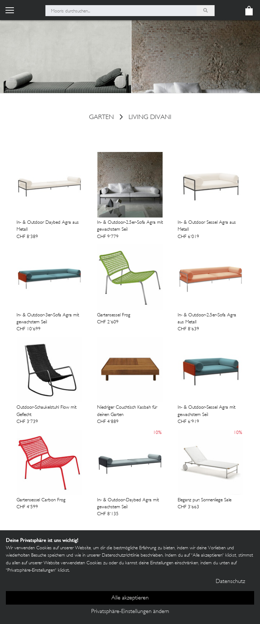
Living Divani (150, 118)
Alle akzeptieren (130, 598)
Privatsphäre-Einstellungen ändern (130, 611)
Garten (101, 118)
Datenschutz (230, 581)
